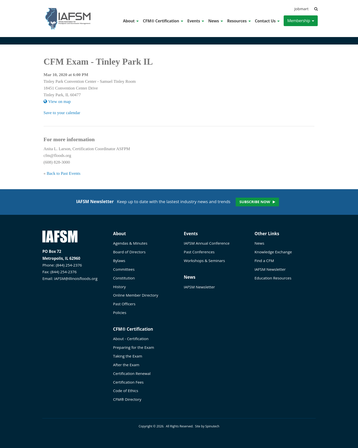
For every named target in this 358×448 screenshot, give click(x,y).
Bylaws (119, 260)
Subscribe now (254, 201)
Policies (119, 312)
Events (195, 21)
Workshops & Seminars (204, 260)
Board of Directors (129, 251)
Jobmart (301, 8)
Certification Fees (128, 382)
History (119, 286)
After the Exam (126, 364)
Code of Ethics (125, 390)
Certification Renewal (132, 373)
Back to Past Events (64, 173)
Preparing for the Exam (133, 347)
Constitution (124, 277)
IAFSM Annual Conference (206, 243)
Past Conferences (199, 251)
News (215, 21)
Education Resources (273, 277)
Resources (239, 21)
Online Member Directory (135, 295)
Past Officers (124, 303)
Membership (300, 20)
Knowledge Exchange (273, 251)
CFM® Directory (127, 399)
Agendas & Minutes (130, 243)
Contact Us (267, 21)
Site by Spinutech (207, 426)
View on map (57, 101)
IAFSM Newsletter (199, 286)
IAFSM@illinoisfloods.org (75, 278)
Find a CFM (264, 260)
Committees (123, 269)
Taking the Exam (127, 356)
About (131, 21)
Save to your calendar (62, 112)
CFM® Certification (163, 21)
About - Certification (130, 338)
